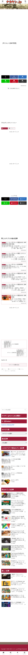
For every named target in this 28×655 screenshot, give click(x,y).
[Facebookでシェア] (14, 77)
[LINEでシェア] (5, 81)
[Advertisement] (14, 26)
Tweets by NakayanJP (7, 424)
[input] (14, 409)
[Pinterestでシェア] (14, 81)
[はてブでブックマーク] (22, 77)
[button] (22, 81)
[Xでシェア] (5, 77)
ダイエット (4, 128)
